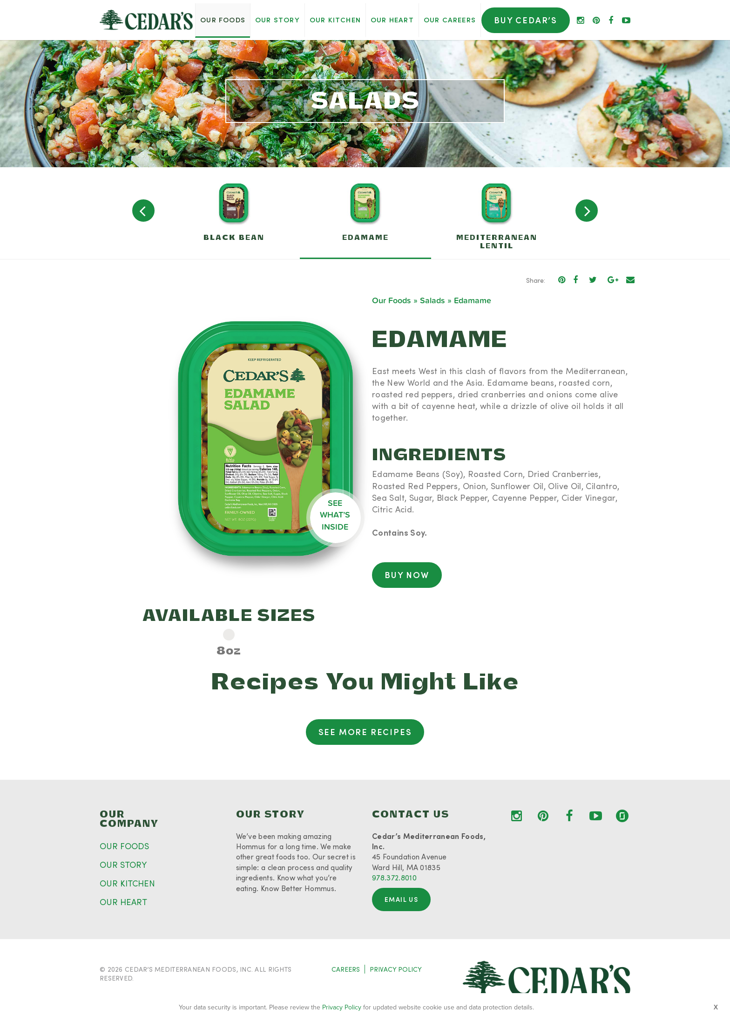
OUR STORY (123, 864)
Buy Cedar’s (525, 20)
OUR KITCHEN (127, 883)
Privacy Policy (341, 1007)
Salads (432, 301)
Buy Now (407, 574)
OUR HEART (123, 901)
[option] (234, 213)
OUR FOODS (124, 846)
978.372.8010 (394, 877)
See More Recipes (365, 731)
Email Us (401, 899)
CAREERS (345, 969)
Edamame (472, 301)
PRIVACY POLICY (396, 969)
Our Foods (391, 301)
